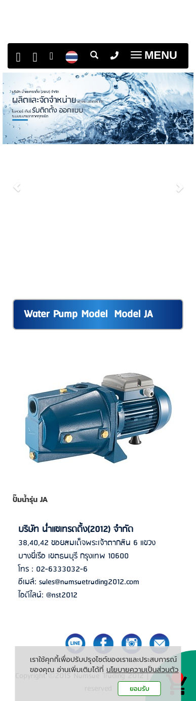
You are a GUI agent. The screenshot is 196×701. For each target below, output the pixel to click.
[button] (17, 182)
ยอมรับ (139, 688)
